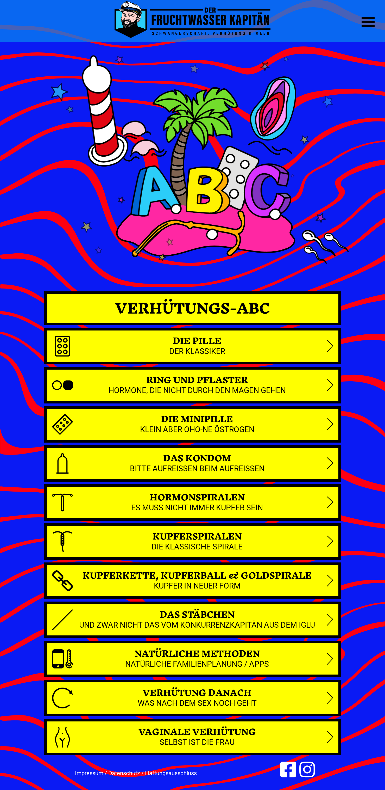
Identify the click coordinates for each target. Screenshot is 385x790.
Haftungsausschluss (171, 773)
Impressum (89, 773)
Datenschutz (124, 773)
